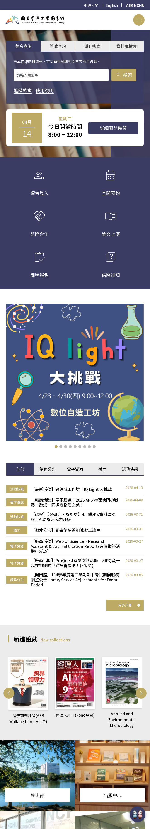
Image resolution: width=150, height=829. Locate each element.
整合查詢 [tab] (23, 46)
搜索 (124, 75)
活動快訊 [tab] (130, 469)
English (112, 5)
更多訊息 (129, 605)
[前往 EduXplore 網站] (137, 814)
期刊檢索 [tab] (92, 46)
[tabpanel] (75, 536)
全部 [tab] (20, 469)
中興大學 (91, 5)
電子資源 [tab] (75, 469)
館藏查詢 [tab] (58, 46)
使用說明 (45, 90)
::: (1, 12)
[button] (56, 446)
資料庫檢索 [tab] (126, 46)
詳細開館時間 (113, 128)
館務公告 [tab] (47, 469)
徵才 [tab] (102, 469)
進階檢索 (23, 90)
